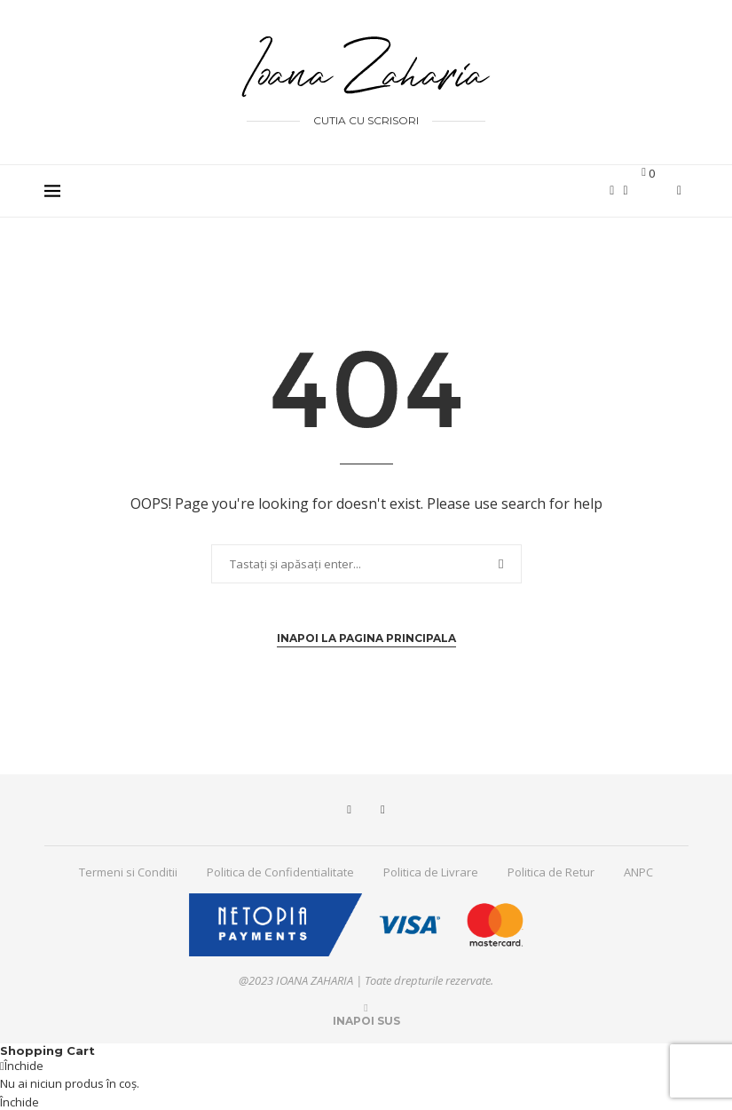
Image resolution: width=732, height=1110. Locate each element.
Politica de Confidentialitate (280, 872)
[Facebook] (612, 191)
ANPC (638, 872)
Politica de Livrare (430, 872)
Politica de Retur (551, 872)
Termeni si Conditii (128, 872)
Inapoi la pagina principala (366, 638)
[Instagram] (625, 191)
